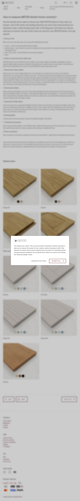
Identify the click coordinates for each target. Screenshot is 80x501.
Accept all (56, 261)
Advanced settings (38, 261)
